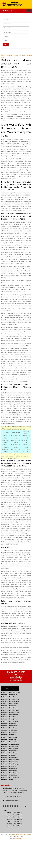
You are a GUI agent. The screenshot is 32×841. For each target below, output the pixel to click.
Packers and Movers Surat (8, 740)
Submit (6, 45)
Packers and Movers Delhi (8, 706)
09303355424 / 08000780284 (13, 796)
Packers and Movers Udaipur (9, 742)
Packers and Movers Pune (8, 734)
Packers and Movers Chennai (9, 703)
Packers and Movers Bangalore (10, 699)
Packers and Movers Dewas (9, 753)
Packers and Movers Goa (8, 779)
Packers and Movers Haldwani (9, 751)
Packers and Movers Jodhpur (9, 719)
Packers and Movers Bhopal (9, 695)
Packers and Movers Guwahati (10, 777)
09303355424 (7, 10)
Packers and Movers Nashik (9, 732)
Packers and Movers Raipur (9, 737)
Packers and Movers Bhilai (8, 697)
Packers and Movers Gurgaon (9, 708)
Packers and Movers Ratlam (9, 757)
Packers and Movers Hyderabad (10, 712)
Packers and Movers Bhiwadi (9, 746)
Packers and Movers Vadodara (10, 744)
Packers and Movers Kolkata (9, 721)
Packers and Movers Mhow (9, 775)
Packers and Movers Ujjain (8, 755)
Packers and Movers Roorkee (9, 748)
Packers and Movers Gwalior (9, 762)
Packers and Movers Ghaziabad (10, 710)
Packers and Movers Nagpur (9, 730)
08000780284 (16, 680)
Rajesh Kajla (18, 838)
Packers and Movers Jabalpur (9, 715)
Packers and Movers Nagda (9, 768)
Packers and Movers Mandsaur (10, 773)
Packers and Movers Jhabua (9, 771)
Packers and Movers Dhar (8, 766)
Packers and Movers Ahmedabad (10, 692)
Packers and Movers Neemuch (10, 760)
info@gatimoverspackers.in (12, 800)
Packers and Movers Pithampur (10, 764)
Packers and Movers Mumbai (9, 728)
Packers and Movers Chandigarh (10, 701)
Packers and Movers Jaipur (8, 717)
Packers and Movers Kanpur (9, 723)
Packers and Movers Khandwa (10, 726)
